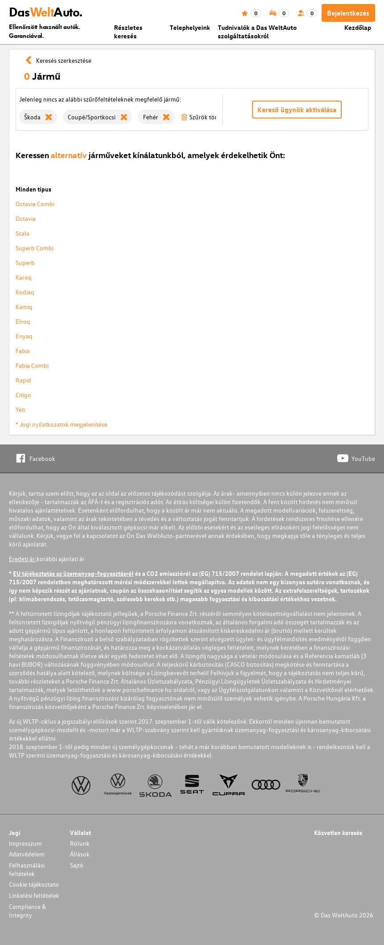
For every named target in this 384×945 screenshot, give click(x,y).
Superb (25, 262)
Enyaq (24, 336)
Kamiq (24, 306)
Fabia (23, 350)
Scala (22, 233)
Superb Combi (34, 248)
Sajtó (76, 865)
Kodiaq (25, 292)
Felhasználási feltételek (27, 869)
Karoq (24, 277)
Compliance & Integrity (27, 910)
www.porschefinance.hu (139, 689)
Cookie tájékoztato (34, 884)
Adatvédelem (27, 854)
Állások (80, 854)
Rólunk (80, 843)
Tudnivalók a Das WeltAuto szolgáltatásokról (257, 31)
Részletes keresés (128, 31)
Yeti (20, 409)
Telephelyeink (190, 27)
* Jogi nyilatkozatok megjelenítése (61, 424)
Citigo (23, 395)
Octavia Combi (35, 204)
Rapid (23, 380)
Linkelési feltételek (34, 895)
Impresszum (25, 843)
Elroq (23, 321)
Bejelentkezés (348, 12)
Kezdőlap (357, 27)
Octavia (26, 218)
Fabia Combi (32, 365)
